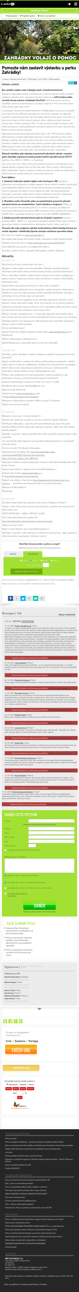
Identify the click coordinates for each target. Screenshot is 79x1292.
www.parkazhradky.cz (31, 473)
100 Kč (23, 560)
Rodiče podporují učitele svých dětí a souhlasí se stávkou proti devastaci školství (33, 1236)
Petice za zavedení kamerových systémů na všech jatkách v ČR (27, 1180)
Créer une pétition (48, 16)
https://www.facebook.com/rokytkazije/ (22, 396)
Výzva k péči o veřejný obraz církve (17, 1223)
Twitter (72, 83)
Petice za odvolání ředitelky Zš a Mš (18, 1165)
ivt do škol (8, 1152)
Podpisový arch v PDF (12, 973)
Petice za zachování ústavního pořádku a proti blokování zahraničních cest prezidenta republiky (19, 941)
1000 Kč (55, 560)
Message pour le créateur (15, 857)
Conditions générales (29, 1284)
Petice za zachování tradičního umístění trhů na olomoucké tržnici (19, 952)
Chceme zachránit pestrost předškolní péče (20, 1201)
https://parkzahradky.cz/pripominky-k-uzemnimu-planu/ (27, 521)
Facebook (75, 83)
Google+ (16, 1021)
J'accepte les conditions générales (17, 894)
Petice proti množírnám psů (15, 1197)
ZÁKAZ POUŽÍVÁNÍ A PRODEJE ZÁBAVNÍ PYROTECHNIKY (26, 1194)
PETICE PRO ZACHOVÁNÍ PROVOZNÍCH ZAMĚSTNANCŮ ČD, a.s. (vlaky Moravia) (34, 1226)
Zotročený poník (11, 1247)
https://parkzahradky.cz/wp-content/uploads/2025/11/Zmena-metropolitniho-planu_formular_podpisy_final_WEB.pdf (29, 455)
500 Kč (44, 560)
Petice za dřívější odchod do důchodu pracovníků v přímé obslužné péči (30, 1233)
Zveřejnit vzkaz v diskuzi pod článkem (23, 875)
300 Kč (34, 560)
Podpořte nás (21, 1069)
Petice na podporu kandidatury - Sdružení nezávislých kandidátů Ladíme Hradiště (34, 1142)
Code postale (9, 845)
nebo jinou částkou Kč (39, 565)
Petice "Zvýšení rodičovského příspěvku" (19, 1204)
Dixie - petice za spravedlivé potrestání (19, 1183)
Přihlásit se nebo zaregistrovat (58, 804)
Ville (6, 841)
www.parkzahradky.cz (34, 235)
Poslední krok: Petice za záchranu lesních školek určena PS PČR (28, 1207)
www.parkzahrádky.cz (25, 393)
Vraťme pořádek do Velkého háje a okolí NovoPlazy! (23, 1156)
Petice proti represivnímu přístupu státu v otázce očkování (25, 1190)
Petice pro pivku (11, 1138)
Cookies (43, 1284)
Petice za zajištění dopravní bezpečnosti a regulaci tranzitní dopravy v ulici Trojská (34, 1219)
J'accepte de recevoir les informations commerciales (29, 888)
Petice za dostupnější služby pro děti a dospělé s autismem (26, 1187)
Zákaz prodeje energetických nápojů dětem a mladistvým (25, 1240)
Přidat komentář (66, 614)
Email (69, 83)
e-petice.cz (8, 4)
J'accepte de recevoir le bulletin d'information (26, 882)
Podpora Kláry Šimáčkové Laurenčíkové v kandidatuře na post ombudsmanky (19, 931)
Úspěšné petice (28, 16)
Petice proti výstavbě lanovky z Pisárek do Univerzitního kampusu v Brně (31, 1229)
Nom (6, 833)
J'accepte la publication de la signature (23, 850)
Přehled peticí (12, 16)
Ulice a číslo (9, 837)
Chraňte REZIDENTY (12, 1168)
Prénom (7, 828)
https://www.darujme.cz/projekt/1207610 (46, 242)
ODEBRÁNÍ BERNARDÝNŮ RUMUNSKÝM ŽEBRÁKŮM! (25, 1243)
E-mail (7, 821)
